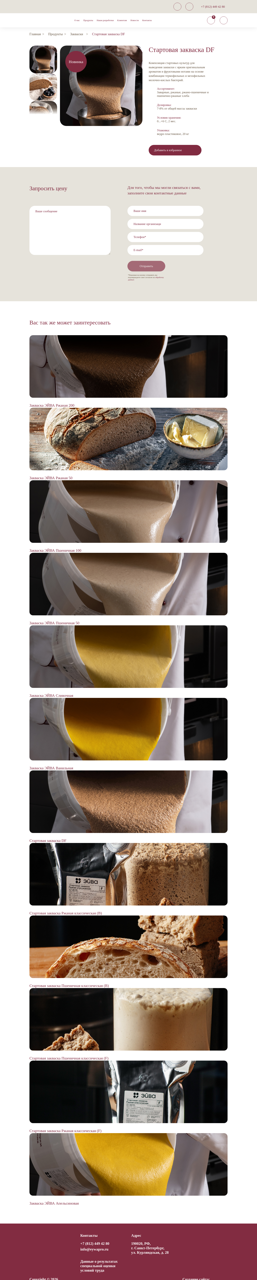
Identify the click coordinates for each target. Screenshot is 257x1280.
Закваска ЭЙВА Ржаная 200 (51, 396)
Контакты (147, 20)
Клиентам (122, 20)
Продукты (88, 20)
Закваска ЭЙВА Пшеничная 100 (55, 541)
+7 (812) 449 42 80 (213, 6)
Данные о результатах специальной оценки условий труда (99, 1256)
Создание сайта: (196, 1269)
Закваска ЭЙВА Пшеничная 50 (54, 613)
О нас (77, 20)
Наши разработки (105, 20)
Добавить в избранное (168, 150)
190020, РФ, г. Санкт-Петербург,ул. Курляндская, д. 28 (150, 1238)
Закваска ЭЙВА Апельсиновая (54, 1194)
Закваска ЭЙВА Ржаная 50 (50, 468)
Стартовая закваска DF (47, 831)
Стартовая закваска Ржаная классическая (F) (65, 1121)
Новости (134, 20)
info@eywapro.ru (94, 1239)
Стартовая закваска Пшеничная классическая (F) (69, 1048)
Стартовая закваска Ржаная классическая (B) (65, 903)
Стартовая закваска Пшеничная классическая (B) (69, 976)
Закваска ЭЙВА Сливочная (51, 686)
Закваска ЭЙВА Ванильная (51, 758)
